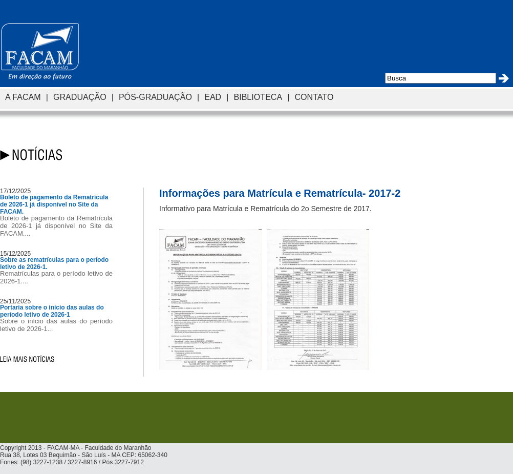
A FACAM (23, 96)
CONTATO (313, 96)
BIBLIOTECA (257, 96)
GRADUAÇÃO (79, 96)
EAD (212, 96)
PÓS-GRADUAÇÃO (155, 96)
